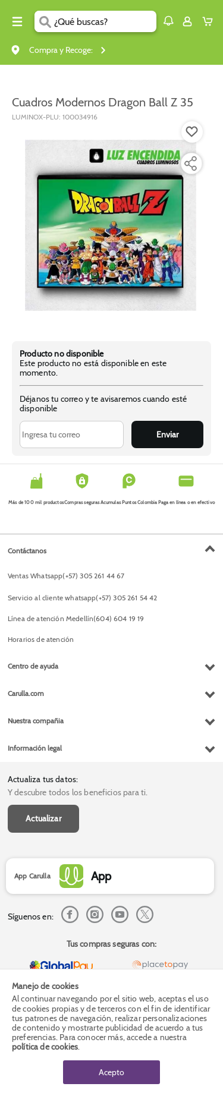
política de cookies (45, 1046)
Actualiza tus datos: (43, 779)
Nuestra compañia (36, 720)
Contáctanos (27, 550)
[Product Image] (110, 225)
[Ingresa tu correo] (72, 434)
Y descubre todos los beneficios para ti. (77, 792)
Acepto (111, 1072)
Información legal (35, 748)
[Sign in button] (187, 21)
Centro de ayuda (33, 666)
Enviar (167, 434)
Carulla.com (26, 693)
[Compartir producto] (190, 163)
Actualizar (43, 818)
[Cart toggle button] (210, 21)
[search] (105, 21)
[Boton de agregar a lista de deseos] (192, 132)
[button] (168, 21)
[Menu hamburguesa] (17, 21)
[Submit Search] (44, 21)
